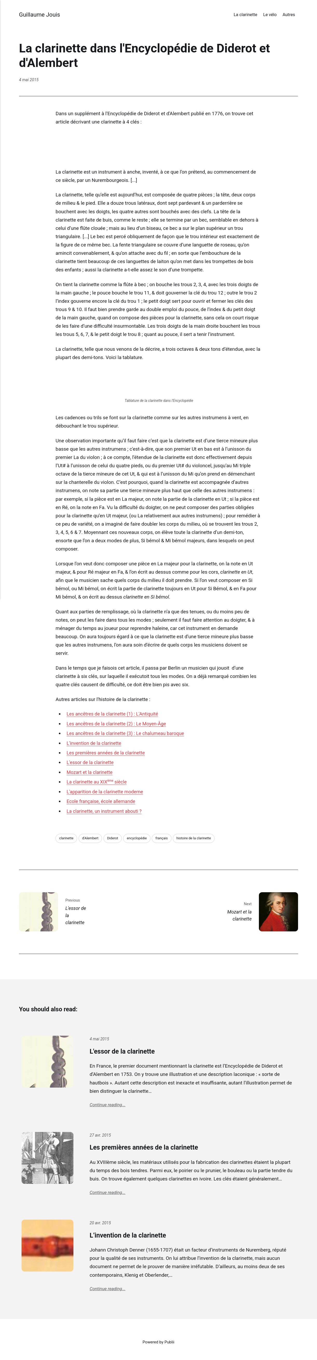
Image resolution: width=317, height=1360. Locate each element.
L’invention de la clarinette (133, 1237)
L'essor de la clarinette (91, 762)
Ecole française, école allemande (102, 801)
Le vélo (270, 14)
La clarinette (245, 14)
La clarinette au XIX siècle (98, 782)
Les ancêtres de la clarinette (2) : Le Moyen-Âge (118, 724)
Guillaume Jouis (40, 14)
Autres (288, 14)
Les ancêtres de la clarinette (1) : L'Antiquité (114, 714)
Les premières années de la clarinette (107, 753)
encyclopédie (139, 838)
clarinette (66, 838)
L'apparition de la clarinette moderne (106, 792)
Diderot (114, 838)
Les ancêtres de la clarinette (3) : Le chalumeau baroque (127, 733)
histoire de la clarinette (198, 838)
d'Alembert (91, 838)
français (165, 838)
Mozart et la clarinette (90, 772)
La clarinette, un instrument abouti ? (105, 811)
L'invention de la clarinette (95, 743)
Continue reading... (108, 1105)
